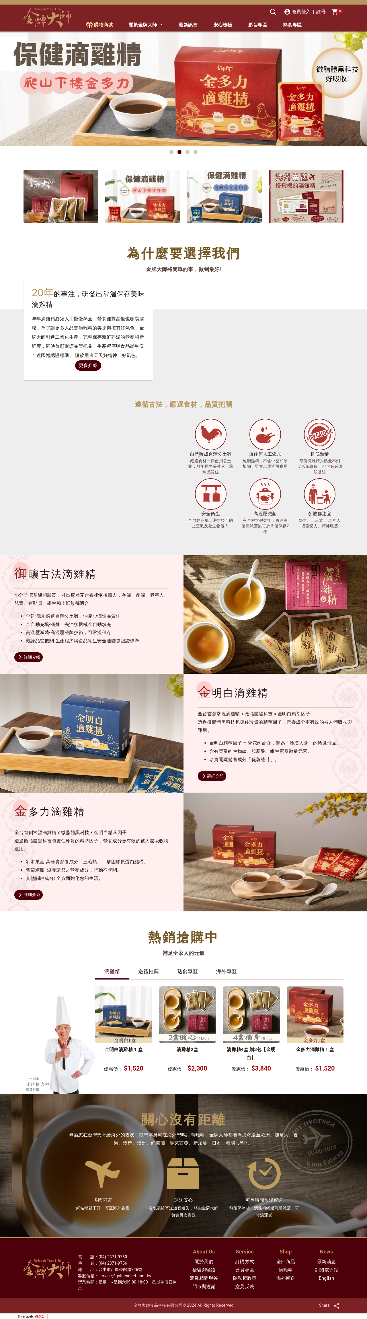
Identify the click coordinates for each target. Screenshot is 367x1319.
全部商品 (285, 1261)
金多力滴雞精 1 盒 (315, 1049)
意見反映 (244, 1286)
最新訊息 (188, 24)
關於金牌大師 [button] (143, 24)
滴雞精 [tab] (112, 971)
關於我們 (204, 1261)
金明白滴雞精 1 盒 (123, 1049)
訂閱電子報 (326, 1270)
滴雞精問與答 (204, 1278)
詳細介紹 (28, 657)
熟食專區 (292, 24)
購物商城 (99, 25)
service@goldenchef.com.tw (125, 1275)
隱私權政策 (245, 1278)
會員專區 (244, 1270)
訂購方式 (244, 1261)
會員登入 (297, 11)
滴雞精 (286, 1270)
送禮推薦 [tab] (148, 971)
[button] (171, 152)
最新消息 (326, 1261)
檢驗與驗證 (204, 1270)
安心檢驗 (223, 24)
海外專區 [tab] (226, 971)
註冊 (321, 11)
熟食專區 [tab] (187, 971)
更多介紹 (88, 365)
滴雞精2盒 (187, 1049)
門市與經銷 (204, 1286)
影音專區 (257, 24)
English (326, 1278)
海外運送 (285, 1278)
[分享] (336, 1305)
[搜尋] (273, 11)
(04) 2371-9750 (113, 1257)
